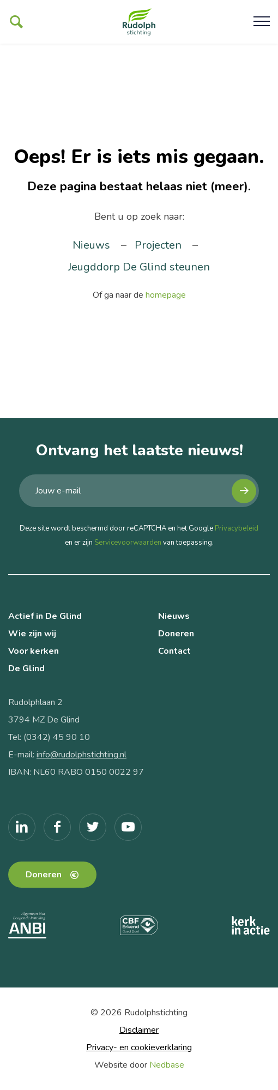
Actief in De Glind (45, 616)
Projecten (158, 245)
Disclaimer (139, 1030)
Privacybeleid (236, 528)
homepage (166, 295)
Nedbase (166, 1065)
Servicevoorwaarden (127, 542)
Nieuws (91, 245)
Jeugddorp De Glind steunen (139, 267)
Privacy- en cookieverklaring (139, 1047)
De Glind (26, 669)
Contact (174, 651)
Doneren (176, 634)
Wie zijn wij (32, 634)
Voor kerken (33, 651)
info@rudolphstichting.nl (81, 755)
